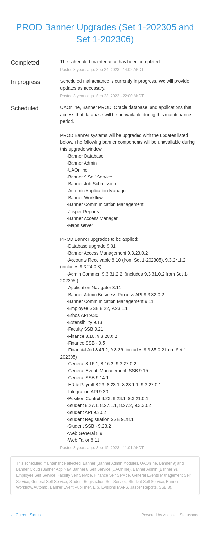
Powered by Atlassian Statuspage (170, 515)
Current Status (25, 515)
